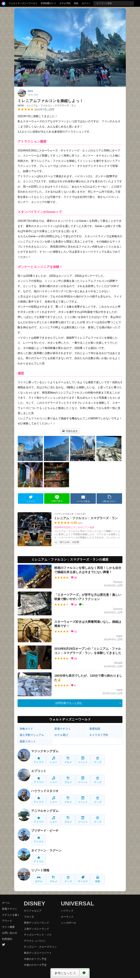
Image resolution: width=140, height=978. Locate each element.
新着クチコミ (62, 728)
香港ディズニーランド (36, 922)
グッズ (97, 760)
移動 (97, 879)
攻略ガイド (26, 728)
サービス (83, 879)
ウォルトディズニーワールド (23, 3)
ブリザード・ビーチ (45, 830)
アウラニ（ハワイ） (35, 940)
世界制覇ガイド (48, 3)
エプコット (38, 771)
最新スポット (28, 741)
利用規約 (7, 938)
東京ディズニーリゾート (38, 952)
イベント (83, 760)
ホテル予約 (65, 3)
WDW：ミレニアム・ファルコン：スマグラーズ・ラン (47, 105)
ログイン (86, 3)
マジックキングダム (45, 751)
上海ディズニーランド (36, 928)
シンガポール (68, 922)
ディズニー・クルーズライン (40, 946)
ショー (53, 760)
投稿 (76, 3)
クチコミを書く (11, 914)
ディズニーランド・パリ (38, 934)
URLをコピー (109, 498)
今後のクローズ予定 (35, 964)
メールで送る (83, 498)
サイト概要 (8, 926)
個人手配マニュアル (32, 735)
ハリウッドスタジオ (45, 791)
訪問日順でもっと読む (69, 703)
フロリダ (29, 916)
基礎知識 (94, 728)
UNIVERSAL (77, 903)
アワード (7, 920)
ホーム (6, 902)
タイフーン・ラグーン (46, 850)
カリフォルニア (33, 910)
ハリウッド (67, 910)
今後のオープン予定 (35, 958)
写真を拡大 (70, 431)
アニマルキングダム (45, 811)
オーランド (67, 916)
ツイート (30, 498)
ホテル (39, 879)
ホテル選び (61, 735)
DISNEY (34, 903)
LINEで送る (57, 498)
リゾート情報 (40, 870)
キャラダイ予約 (98, 735)
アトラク (39, 760)
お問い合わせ (9, 932)
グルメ (68, 760)
